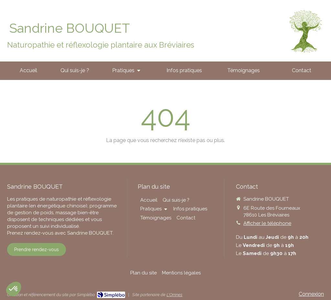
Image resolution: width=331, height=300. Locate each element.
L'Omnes (174, 294)
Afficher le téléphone (267, 223)
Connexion (311, 294)
